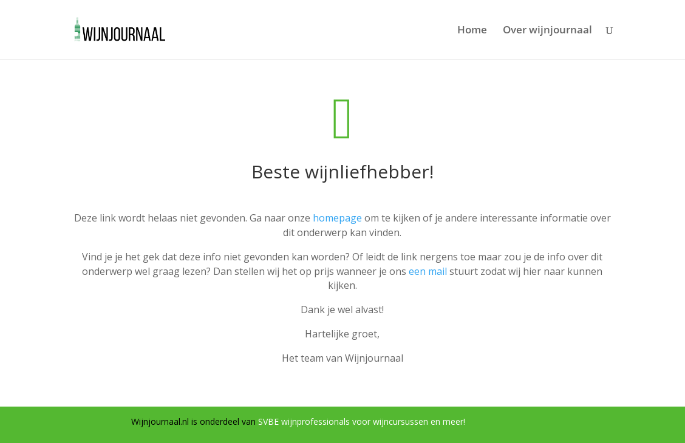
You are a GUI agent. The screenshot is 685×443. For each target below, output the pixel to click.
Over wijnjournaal (547, 30)
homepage (337, 218)
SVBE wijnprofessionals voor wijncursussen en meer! (361, 421)
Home (472, 30)
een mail (428, 271)
